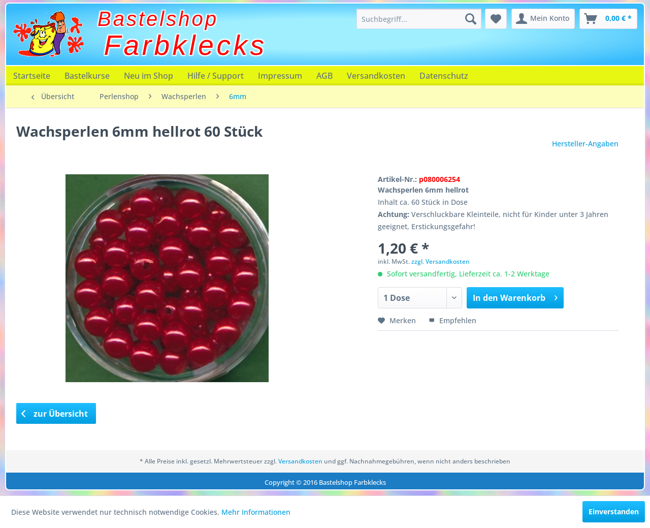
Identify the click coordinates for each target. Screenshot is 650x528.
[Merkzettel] (496, 19)
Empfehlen (452, 320)
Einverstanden (614, 511)
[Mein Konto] (543, 19)
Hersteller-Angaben (585, 143)
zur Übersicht (54, 413)
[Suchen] (470, 19)
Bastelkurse (87, 75)
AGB (324, 75)
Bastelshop (158, 19)
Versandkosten (376, 75)
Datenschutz (443, 75)
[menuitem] (418, 19)
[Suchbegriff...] (418, 19)
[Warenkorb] (608, 19)
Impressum (280, 75)
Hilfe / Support (215, 75)
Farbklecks (185, 45)
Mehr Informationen (255, 512)
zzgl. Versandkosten (440, 261)
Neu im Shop (148, 75)
